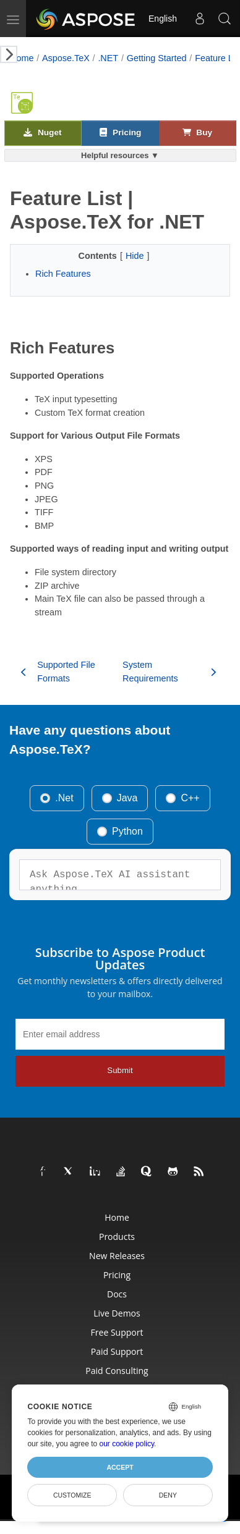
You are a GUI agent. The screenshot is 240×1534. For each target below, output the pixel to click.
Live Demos (116, 1313)
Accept (119, 1467)
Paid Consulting (116, 1370)
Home (21, 58)
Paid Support (117, 1351)
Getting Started (157, 58)
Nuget (42, 132)
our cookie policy (127, 1443)
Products (117, 1236)
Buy (197, 132)
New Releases (117, 1256)
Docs (117, 1294)
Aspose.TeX (66, 58)
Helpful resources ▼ (120, 155)
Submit (119, 1070)
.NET (108, 58)
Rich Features (63, 274)
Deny (168, 1495)
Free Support (117, 1332)
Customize (72, 1495)
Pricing (120, 132)
